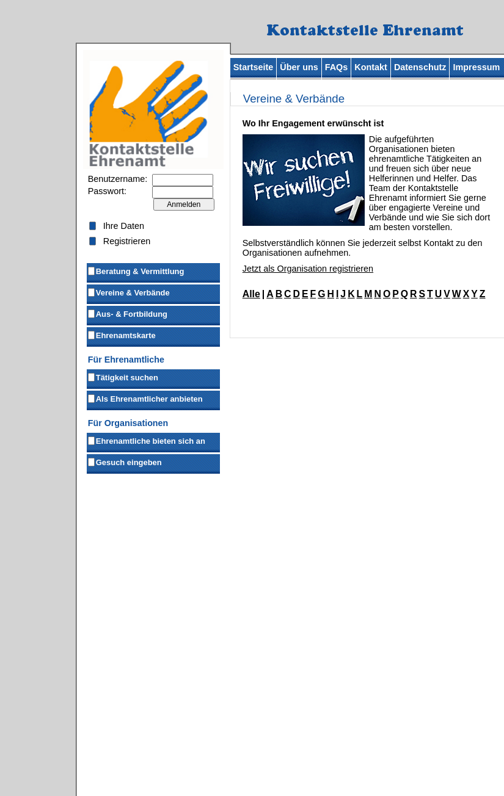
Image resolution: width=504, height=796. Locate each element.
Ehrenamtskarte (121, 334)
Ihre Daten (123, 226)
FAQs (336, 67)
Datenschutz (420, 67)
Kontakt (370, 67)
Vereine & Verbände (128, 291)
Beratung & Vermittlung (135, 270)
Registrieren (127, 241)
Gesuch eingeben (124, 461)
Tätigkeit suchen (122, 376)
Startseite (253, 67)
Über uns (299, 67)
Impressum (476, 67)
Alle (251, 294)
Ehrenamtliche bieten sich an (146, 440)
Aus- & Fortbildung (127, 313)
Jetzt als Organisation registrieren (308, 268)
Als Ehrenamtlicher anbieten (145, 398)
